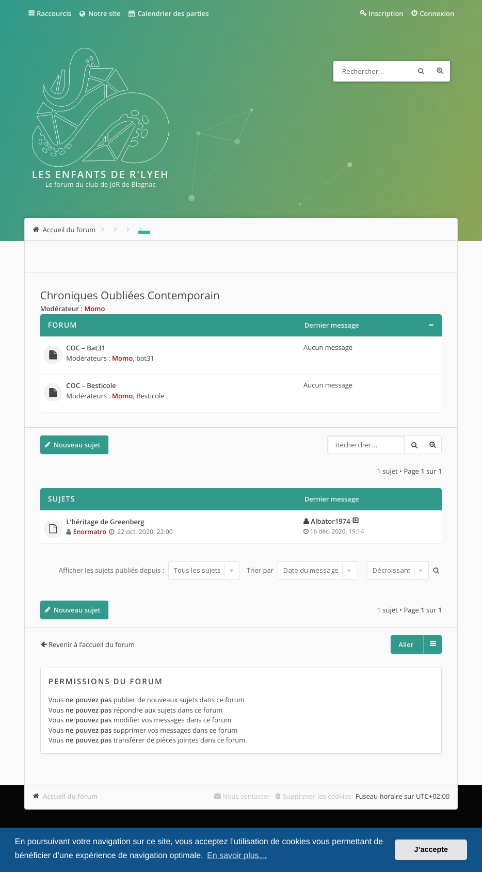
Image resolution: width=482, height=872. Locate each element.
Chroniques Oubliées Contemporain (130, 295)
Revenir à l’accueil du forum (92, 644)
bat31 (145, 358)
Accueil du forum (70, 796)
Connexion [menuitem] (437, 13)
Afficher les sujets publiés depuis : (149, 570)
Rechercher (421, 71)
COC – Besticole (91, 386)
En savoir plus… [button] (237, 855)
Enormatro (89, 531)
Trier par (302, 570)
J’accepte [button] (431, 850)
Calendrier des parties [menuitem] (167, 13)
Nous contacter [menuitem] (246, 796)
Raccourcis (54, 13)
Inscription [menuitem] (385, 13)
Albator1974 (330, 521)
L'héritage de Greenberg (105, 522)
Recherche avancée (439, 71)
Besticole (150, 395)
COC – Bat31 (85, 348)
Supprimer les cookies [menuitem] (316, 796)
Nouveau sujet (77, 444)
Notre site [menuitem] (99, 13)
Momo (94, 308)
